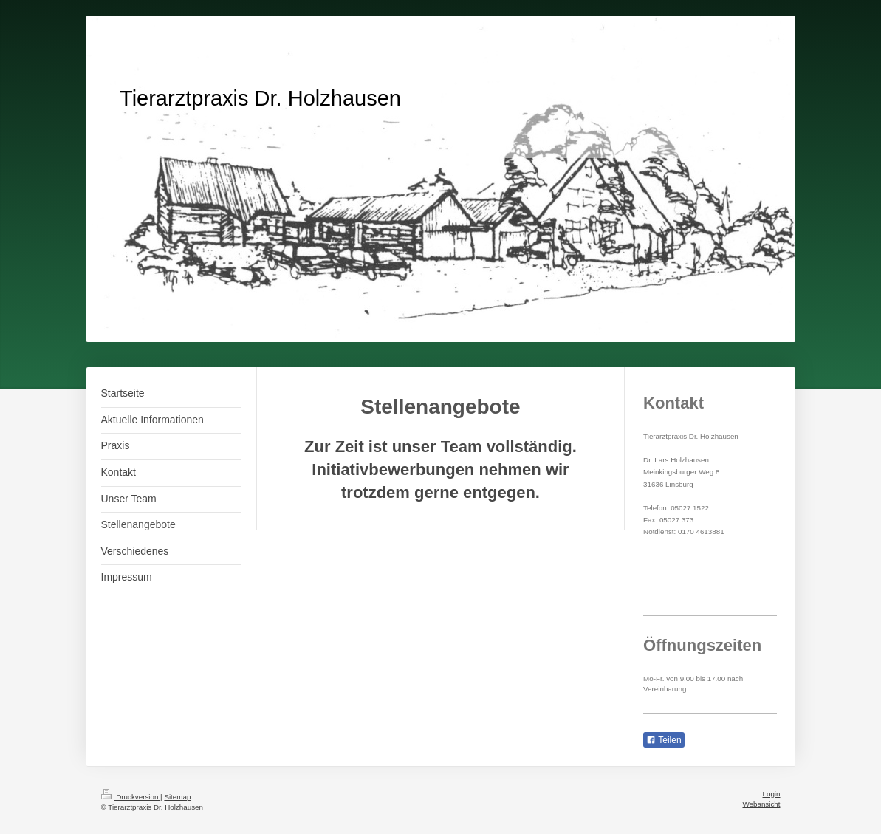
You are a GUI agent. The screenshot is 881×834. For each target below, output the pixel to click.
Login (772, 794)
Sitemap (177, 797)
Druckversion (131, 797)
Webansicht (761, 804)
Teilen (663, 740)
